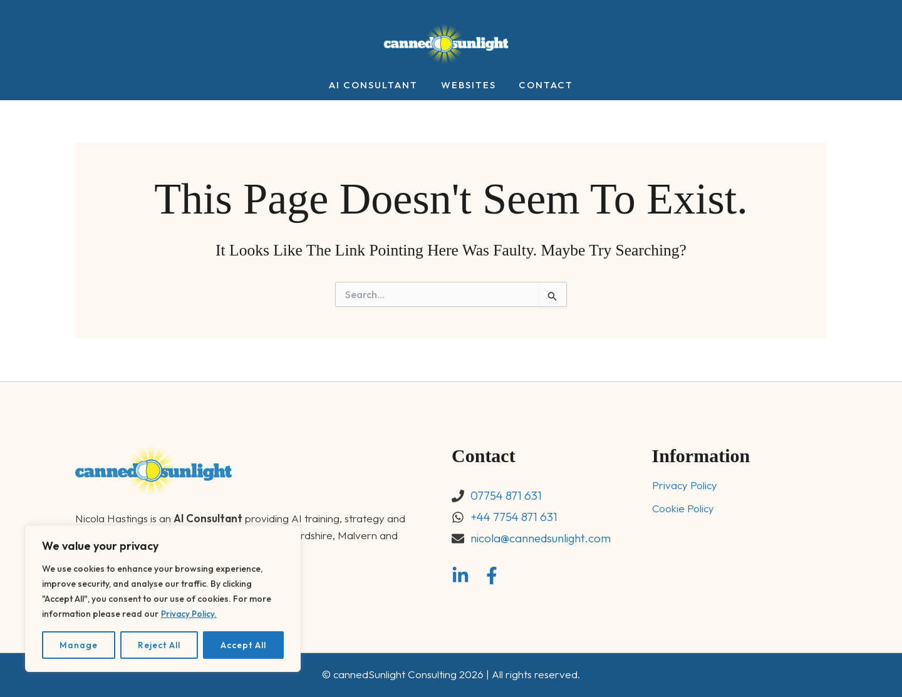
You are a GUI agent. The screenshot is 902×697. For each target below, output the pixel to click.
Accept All (243, 645)
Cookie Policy (683, 508)
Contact (542, 85)
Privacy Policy (684, 485)
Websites (468, 85)
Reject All (159, 645)
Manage (79, 645)
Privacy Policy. (190, 613)
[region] (163, 598)
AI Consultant (377, 85)
